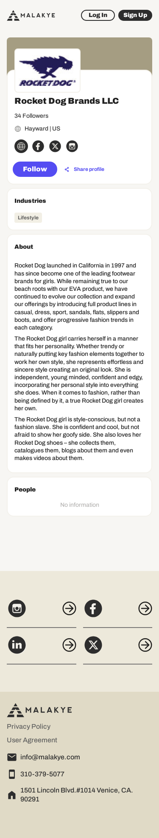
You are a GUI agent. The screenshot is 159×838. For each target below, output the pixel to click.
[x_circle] (55, 146)
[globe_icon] (21, 146)
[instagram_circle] (72, 146)
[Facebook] (118, 613)
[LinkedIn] (41, 650)
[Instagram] (41, 613)
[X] (118, 650)
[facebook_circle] (38, 146)
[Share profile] (84, 170)
